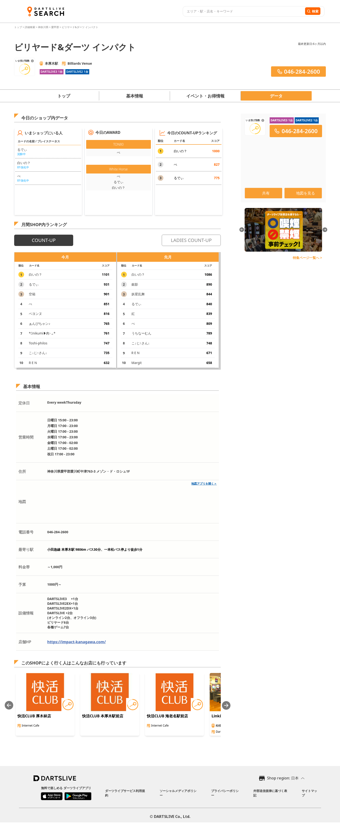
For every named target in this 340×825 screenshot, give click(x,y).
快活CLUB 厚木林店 (34, 716)
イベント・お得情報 (205, 96)
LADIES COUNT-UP (191, 240)
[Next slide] (226, 705)
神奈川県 (43, 27)
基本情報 (134, 96)
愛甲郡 (55, 27)
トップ (18, 27)
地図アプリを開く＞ (204, 484)
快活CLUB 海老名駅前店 (167, 716)
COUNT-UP (43, 240)
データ (276, 96)
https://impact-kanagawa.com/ (76, 641)
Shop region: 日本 (283, 778)
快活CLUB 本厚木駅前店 (102, 716)
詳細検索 (30, 27)
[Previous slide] (9, 705)
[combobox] (243, 11)
